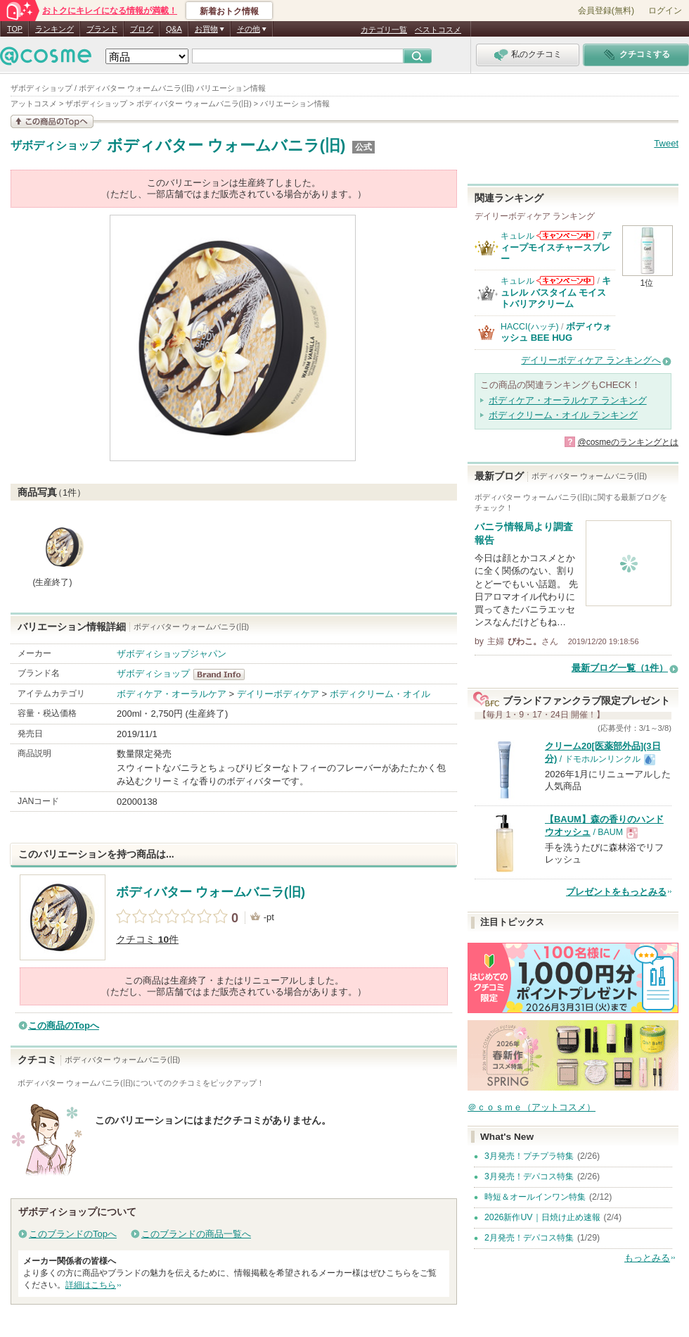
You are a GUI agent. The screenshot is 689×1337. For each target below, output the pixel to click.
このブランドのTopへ (73, 1234)
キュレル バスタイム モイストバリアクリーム (556, 292)
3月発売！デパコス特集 (529, 1176)
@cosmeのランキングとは (627, 442)
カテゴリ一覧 (384, 29)
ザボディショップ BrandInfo (223, 674)
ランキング (54, 29)
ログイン (665, 10)
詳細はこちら (90, 1285)
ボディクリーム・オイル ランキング (563, 415)
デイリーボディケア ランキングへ (591, 360)
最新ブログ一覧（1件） (620, 668)
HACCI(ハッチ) (530, 327)
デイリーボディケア (278, 694)
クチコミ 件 (147, 939)
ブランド (101, 29)
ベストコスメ (438, 29)
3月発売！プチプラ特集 (529, 1156)
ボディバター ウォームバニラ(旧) (226, 145)
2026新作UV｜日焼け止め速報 (542, 1217)
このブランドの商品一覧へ (196, 1234)
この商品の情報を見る (52, 121)
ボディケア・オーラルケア (171, 694)
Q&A (174, 29)
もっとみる (647, 1258)
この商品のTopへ (63, 1025)
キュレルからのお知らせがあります (565, 235)
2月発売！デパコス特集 (529, 1238)
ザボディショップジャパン (171, 653)
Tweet (666, 143)
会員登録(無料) (606, 10)
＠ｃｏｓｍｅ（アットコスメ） (531, 1107)
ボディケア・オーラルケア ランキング (568, 400)
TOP (14, 29)
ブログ (141, 29)
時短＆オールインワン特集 (535, 1197)
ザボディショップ (56, 145)
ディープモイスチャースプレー (556, 247)
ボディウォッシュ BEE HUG (556, 332)
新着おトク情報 (229, 11)
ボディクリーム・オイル (380, 694)
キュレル (517, 236)
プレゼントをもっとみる (616, 891)
